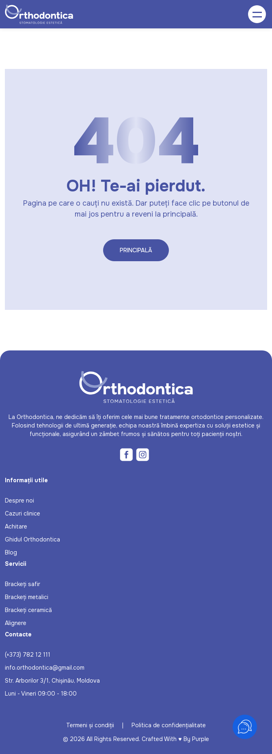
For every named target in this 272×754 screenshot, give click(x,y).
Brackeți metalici (26, 597)
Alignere (15, 623)
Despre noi (19, 500)
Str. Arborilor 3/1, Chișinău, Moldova (52, 680)
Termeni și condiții (90, 725)
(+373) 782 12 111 (27, 654)
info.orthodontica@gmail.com (44, 667)
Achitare (16, 526)
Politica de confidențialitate (169, 725)
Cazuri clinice (22, 513)
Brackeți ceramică (28, 610)
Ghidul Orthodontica (32, 539)
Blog (11, 552)
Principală (136, 250)
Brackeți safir (22, 584)
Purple (200, 739)
